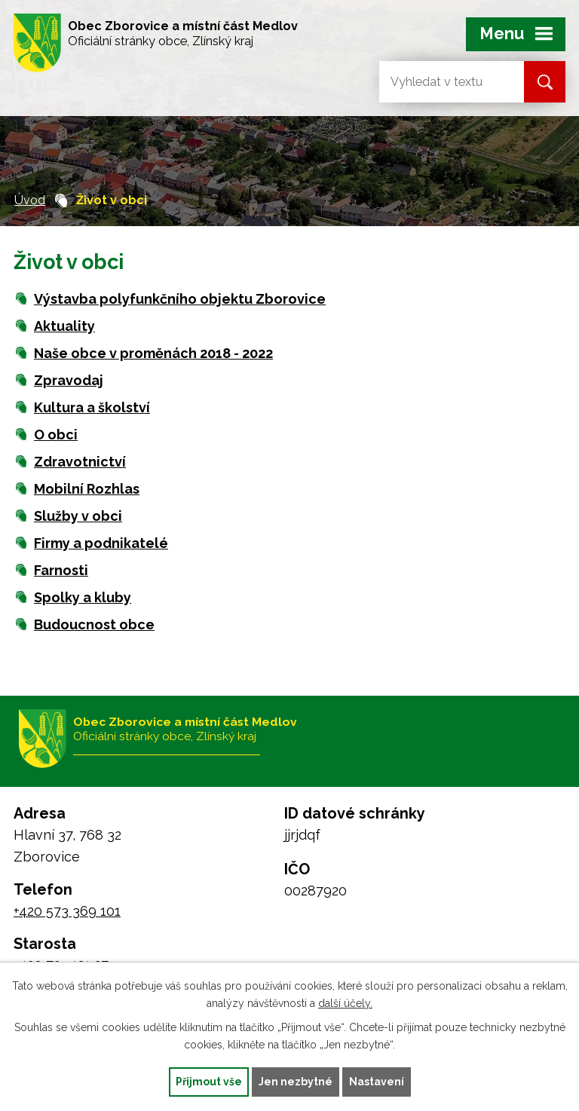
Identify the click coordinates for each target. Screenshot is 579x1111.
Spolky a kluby (82, 597)
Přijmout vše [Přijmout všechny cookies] (209, 1082)
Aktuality (64, 326)
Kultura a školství (92, 407)
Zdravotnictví (80, 462)
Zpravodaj (68, 380)
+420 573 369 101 (67, 911)
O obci (56, 434)
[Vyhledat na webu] (439, 82)
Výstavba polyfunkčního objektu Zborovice (180, 299)
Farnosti (61, 570)
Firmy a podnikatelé (101, 543)
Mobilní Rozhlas (86, 489)
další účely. (345, 1003)
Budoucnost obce (94, 624)
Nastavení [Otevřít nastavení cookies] (376, 1082)
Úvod (29, 200)
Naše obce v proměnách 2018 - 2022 (153, 353)
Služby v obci (78, 516)
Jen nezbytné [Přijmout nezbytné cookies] (295, 1082)
